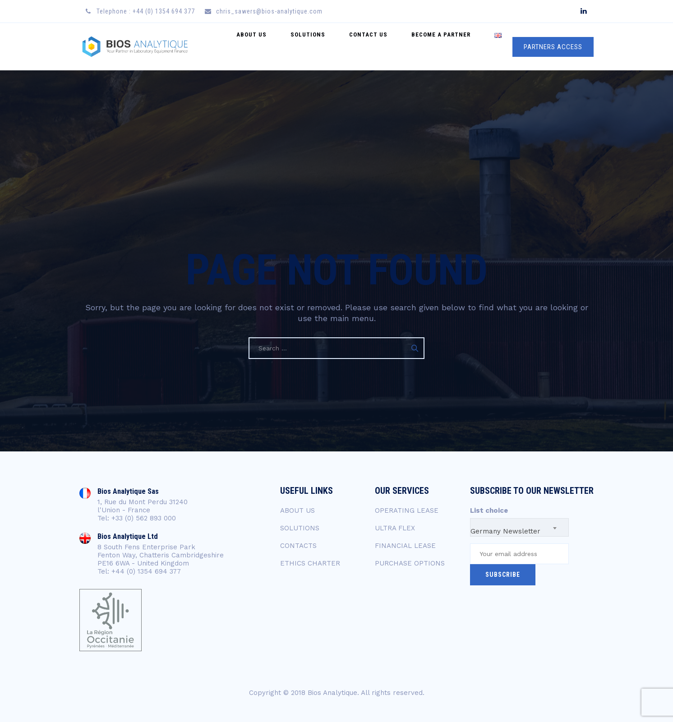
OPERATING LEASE (406, 510)
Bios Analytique (332, 693)
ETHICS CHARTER (310, 563)
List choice (489, 510)
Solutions (336, 46)
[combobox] (519, 527)
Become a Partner (453, 46)
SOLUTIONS (299, 528)
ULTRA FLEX (395, 528)
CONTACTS (298, 546)
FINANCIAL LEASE (405, 546)
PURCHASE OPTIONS (410, 563)
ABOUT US (297, 510)
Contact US (388, 46)
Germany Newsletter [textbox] (505, 531)
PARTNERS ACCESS (553, 47)
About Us (288, 46)
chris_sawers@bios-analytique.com (269, 11)
